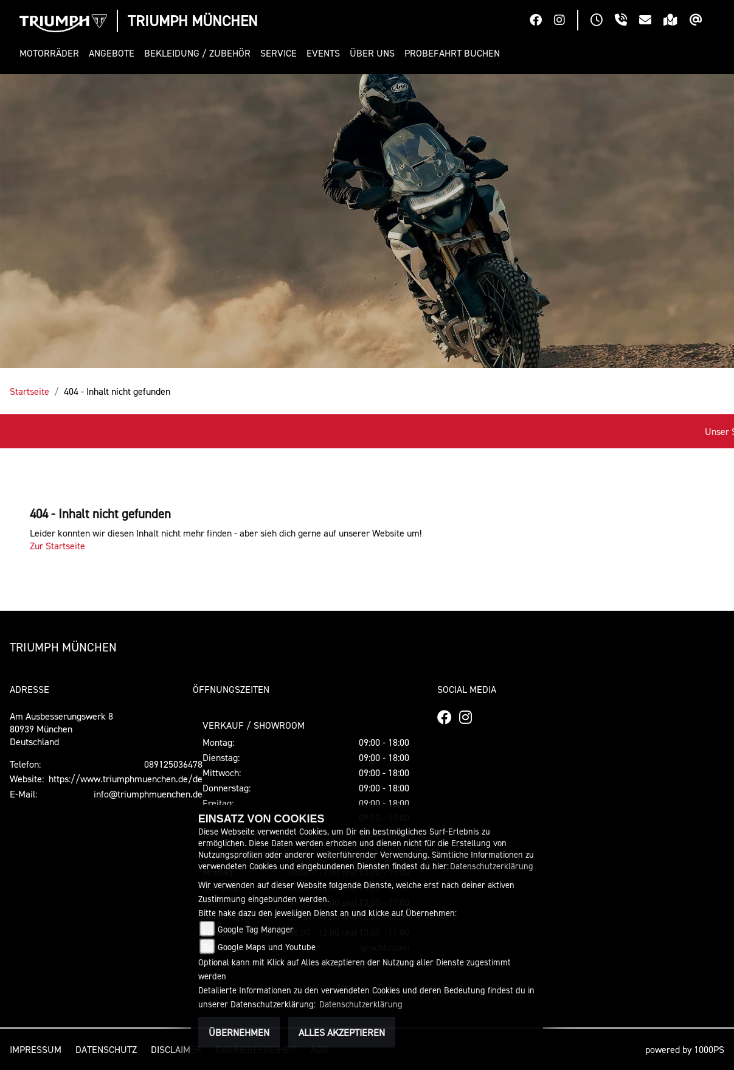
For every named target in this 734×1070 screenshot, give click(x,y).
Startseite (29, 391)
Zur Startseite (57, 546)
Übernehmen (239, 1032)
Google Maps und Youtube (267, 947)
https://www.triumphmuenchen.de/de (126, 779)
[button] (51, 53)
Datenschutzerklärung (491, 866)
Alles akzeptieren (342, 1032)
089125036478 (173, 764)
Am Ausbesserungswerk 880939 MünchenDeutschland (61, 729)
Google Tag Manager (256, 929)
